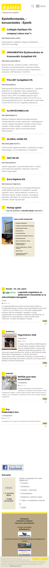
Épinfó (11, 7)
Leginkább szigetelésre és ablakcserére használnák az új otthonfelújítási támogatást (24, 294)
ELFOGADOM (40, 559)
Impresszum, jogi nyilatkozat (24, 523)
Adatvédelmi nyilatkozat (25, 521)
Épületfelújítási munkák (21, 228)
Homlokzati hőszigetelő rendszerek (24, 235)
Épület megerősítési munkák (23, 241)
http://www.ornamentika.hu (11, 61)
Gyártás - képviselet (29, 490)
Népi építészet (23, 338)
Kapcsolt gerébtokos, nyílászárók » (24, 211)
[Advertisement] (24, 271)
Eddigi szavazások (8, 500)
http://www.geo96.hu (9, 163)
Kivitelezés (25, 486)
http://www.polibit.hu (9, 85)
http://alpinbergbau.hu (9, 115)
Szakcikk (9, 373)
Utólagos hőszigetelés (21, 223)
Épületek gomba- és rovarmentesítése (21, 244)
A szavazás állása (9, 494)
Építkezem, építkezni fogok (31, 497)
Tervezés (24, 483)
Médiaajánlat (24, 519)
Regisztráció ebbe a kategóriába (11, 12)
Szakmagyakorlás (7, 415)
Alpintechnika (19, 250)
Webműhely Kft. (24, 529)
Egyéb (23, 507)
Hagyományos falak (27, 335)
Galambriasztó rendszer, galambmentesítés (22, 254)
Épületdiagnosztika (20, 238)
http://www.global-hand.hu (11, 144)
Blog (8, 409)
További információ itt (15, 566)
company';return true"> (19, 33)
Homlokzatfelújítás (20, 233)
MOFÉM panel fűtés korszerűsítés (27, 378)
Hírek (4, 300)
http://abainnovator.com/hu (11, 38)
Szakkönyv (10, 331)
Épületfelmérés (19, 230)
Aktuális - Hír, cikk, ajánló (16, 289)
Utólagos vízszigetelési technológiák (25, 225)
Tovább (44, 321)
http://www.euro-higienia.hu (11, 184)
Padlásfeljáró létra (10, 412)
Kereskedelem (26, 493)
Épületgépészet (23, 382)
